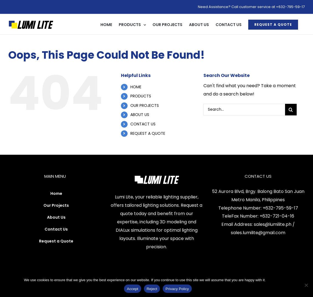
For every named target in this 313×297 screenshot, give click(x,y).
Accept (132, 289)
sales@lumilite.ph (272, 224)
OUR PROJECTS (144, 105)
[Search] (291, 109)
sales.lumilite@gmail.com (258, 232)
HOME (135, 87)
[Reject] (306, 285)
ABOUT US (139, 114)
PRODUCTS (140, 96)
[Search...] (244, 109)
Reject (152, 289)
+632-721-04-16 (277, 216)
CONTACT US (143, 124)
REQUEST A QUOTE (147, 133)
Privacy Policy (278, 280)
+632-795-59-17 (280, 208)
